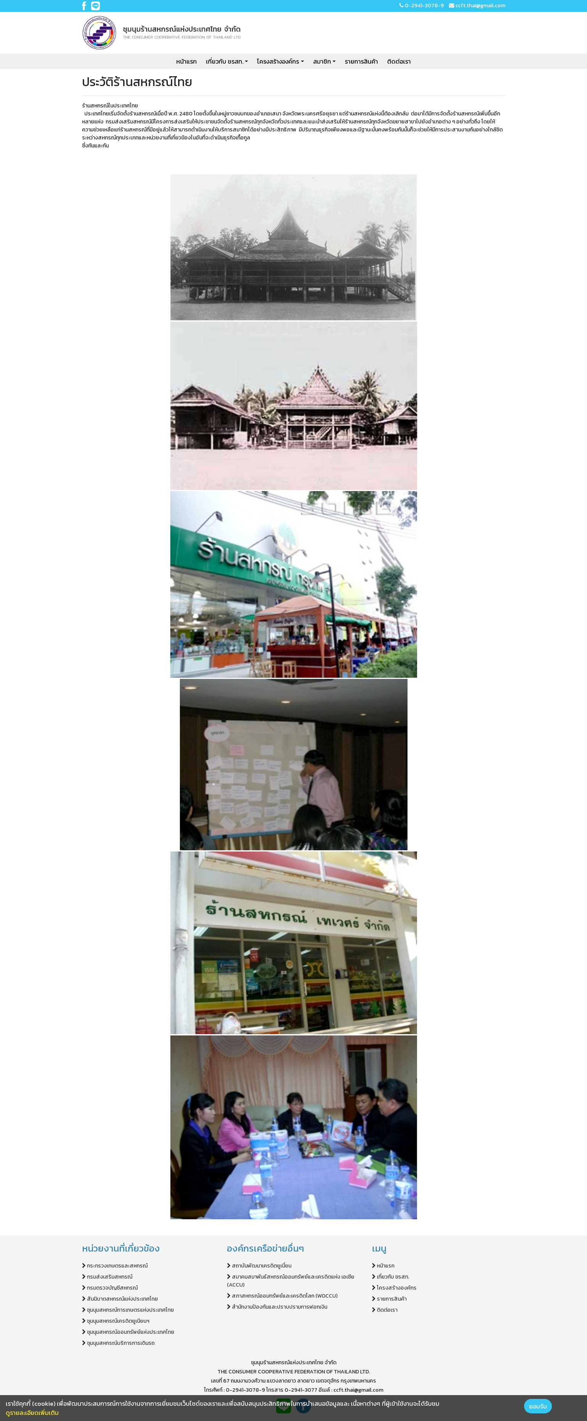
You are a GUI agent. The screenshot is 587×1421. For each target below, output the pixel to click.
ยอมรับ (538, 1406)
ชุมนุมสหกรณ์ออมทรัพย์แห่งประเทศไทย (130, 1332)
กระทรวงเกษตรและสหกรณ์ (117, 1266)
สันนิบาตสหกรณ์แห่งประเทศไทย (122, 1299)
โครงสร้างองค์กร (278, 61)
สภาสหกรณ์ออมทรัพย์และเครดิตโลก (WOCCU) (285, 1296)
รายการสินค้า (361, 61)
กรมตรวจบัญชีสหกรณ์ (112, 1288)
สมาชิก (322, 61)
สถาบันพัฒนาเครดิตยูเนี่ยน (261, 1266)
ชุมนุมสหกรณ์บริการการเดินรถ (120, 1343)
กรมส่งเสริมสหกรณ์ (109, 1277)
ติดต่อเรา (399, 61)
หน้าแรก (186, 61)
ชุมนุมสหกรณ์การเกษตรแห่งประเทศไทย (130, 1310)
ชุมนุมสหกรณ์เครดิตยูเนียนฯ (118, 1321)
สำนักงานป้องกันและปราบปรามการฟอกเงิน (279, 1307)
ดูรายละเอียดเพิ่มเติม (32, 1412)
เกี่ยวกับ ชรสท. (224, 61)
